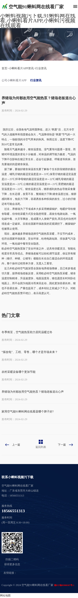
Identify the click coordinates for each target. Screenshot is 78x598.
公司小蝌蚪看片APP (14, 80)
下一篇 (62, 444)
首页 (4, 68)
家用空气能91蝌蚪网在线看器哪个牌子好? (28, 411)
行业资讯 (41, 68)
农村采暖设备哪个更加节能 (18, 371)
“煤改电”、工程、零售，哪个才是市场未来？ (30, 351)
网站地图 (5, 595)
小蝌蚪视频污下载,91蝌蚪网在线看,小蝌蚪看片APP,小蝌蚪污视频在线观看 (38, 20)
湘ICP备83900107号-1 (64, 585)
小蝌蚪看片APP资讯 (21, 68)
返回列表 (40, 447)
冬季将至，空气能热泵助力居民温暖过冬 (27, 332)
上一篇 (16, 444)
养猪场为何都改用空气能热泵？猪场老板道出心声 (33, 391)
